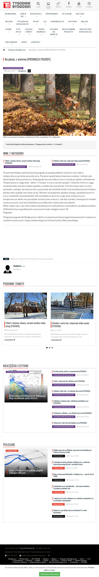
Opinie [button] (8, 30)
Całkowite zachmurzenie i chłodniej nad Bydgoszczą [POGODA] (70, 401)
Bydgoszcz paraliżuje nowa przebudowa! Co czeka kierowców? (70, 511)
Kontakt (35, 42)
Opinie (45, 560)
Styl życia (54, 560)
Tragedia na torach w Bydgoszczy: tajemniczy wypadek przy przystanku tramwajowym (73, 499)
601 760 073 (11, 555)
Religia (37, 560)
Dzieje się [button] (23, 15)
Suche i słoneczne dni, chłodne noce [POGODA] (69, 381)
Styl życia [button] (18, 31)
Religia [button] (84, 22)
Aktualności (33, 259)
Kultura (46, 559)
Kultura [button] (80, 15)
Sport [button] (36, 22)
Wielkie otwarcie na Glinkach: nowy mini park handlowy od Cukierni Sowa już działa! (72, 451)
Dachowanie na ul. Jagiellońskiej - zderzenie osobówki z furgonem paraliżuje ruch (71, 487)
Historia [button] (72, 22)
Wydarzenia (52, 14)
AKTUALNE (67, 14)
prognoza (42, 259)
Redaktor (22, 71)
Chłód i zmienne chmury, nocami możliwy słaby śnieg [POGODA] (22, 161)
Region (54, 559)
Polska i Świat (66, 560)
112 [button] (44, 22)
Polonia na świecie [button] (54, 33)
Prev (6, 306)
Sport (82, 559)
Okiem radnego (81, 560)
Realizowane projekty (68, 30)
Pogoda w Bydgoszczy (22, 22)
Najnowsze (10, 14)
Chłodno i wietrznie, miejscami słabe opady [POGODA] (71, 160)
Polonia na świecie (20, 562)
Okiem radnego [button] (41, 31)
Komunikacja (57, 21)
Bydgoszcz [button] (36, 15)
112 (88, 559)
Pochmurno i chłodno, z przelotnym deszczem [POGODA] (72, 413)
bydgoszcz (13, 259)
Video (24, 42)
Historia (29, 560)
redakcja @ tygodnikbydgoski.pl (32, 555)
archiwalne (74, 562)
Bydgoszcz (12, 559)
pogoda (50, 259)
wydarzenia (23, 259)
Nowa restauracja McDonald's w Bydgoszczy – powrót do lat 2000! (73, 475)
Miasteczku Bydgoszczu (85, 30)
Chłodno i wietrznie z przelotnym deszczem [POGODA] (71, 391)
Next (91, 306)
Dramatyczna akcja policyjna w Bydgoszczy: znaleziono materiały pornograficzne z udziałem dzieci (71, 463)
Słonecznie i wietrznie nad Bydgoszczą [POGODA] (70, 422)
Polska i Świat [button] (28, 31)
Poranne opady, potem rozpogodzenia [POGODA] (69, 371)
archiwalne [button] (11, 43)
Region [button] (8, 22)
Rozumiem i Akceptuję (49, 574)
